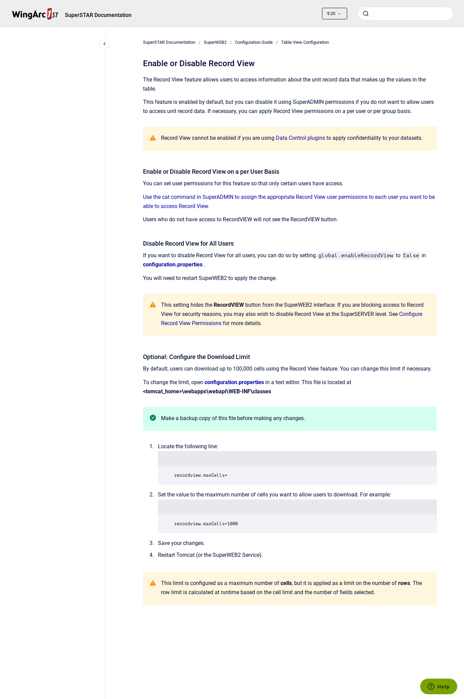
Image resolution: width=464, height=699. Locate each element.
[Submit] (365, 13)
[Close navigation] (104, 43)
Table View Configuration (305, 42)
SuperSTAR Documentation (98, 15)
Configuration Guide (254, 42)
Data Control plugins (300, 138)
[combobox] (405, 13)
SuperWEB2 (215, 42)
